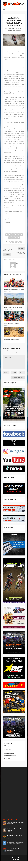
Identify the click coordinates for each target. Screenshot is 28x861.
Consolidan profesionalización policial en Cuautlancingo (15, 842)
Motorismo (9, 845)
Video (8, 825)
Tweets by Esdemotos (8, 810)
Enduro (8, 831)
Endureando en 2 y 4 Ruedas (11, 339)
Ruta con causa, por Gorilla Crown (13, 307)
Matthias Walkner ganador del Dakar (14, 289)
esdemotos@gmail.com (10, 755)
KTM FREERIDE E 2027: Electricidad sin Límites (16, 836)
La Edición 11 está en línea (14, 848)
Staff (13, 28)
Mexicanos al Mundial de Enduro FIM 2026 (15, 829)
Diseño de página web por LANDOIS (16, 857)
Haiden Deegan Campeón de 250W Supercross (16, 822)
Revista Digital (10, 850)
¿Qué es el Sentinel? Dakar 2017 (12, 323)
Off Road (9, 30)
